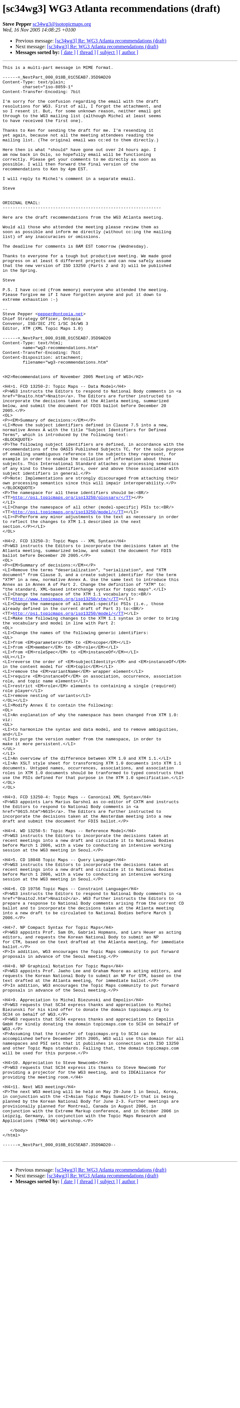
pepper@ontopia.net (60, 364)
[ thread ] (86, 52)
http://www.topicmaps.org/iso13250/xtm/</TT (65, 706)
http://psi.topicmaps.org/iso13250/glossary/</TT (72, 584)
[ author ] (128, 52)
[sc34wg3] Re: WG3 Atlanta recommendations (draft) (110, 40)
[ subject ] (107, 52)
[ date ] (68, 52)
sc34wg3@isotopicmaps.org (62, 24)
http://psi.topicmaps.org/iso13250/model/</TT (68, 601)
